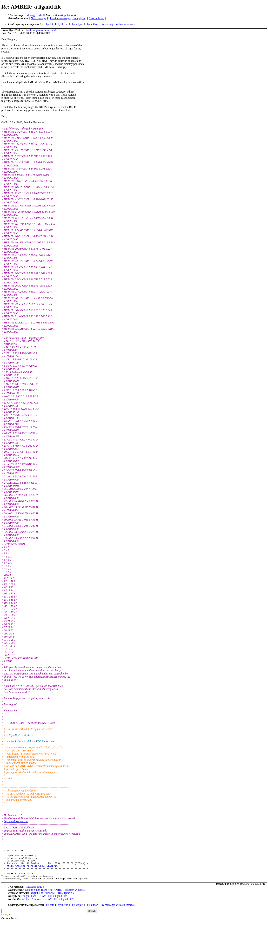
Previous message (60, 18)
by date (50, 24)
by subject (77, 24)
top (64, 15)
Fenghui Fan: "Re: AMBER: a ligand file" (53, 899)
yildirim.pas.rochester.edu (41, 30)
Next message (38, 18)
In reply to (79, 18)
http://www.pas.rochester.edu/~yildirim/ (33, 869)
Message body (34, 15)
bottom (71, 15)
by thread (63, 24)
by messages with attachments (118, 24)
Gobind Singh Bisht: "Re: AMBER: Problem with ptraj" (55, 896)
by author (92, 24)
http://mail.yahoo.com (16, 821)
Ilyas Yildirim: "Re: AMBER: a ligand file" (49, 905)
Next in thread (96, 18)
